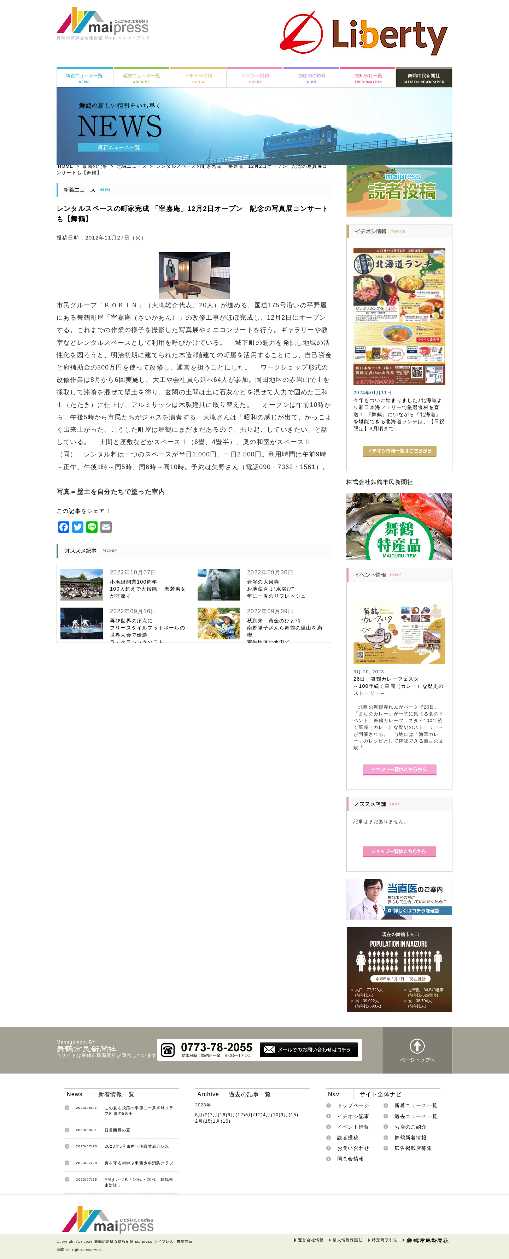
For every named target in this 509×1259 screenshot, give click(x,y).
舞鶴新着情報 (410, 1137)
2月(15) (204, 1121)
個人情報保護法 (348, 1240)
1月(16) (221, 1121)
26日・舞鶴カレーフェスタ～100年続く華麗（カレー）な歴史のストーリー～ (398, 686)
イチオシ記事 (353, 1116)
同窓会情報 (350, 1159)
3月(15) (289, 1114)
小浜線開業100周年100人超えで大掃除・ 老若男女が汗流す (148, 589)
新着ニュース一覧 (416, 1105)
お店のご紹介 (410, 1127)
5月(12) (254, 1114)
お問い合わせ (353, 1148)
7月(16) (219, 1114)
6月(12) (236, 1114)
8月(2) (202, 1114)
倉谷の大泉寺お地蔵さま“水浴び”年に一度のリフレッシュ (276, 589)
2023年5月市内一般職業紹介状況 (137, 1146)
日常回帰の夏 (117, 1130)
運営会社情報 (311, 1240)
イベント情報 (353, 1127)
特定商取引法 (385, 1240)
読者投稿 (348, 1137)
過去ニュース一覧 (416, 1116)
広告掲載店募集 (413, 1148)
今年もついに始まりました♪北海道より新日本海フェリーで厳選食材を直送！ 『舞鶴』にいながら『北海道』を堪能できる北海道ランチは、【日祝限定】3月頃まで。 (399, 414)
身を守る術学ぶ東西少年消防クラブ (139, 1163)
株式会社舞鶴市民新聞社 (379, 482)
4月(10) (272, 1114)
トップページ (353, 1105)
